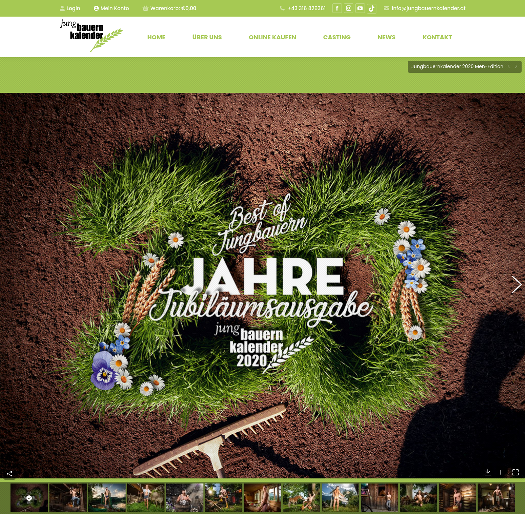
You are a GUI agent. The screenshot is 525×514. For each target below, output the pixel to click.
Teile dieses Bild (9, 453)
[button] (513, 275)
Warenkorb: (169, 8)
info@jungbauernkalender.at (424, 8)
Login (70, 8)
